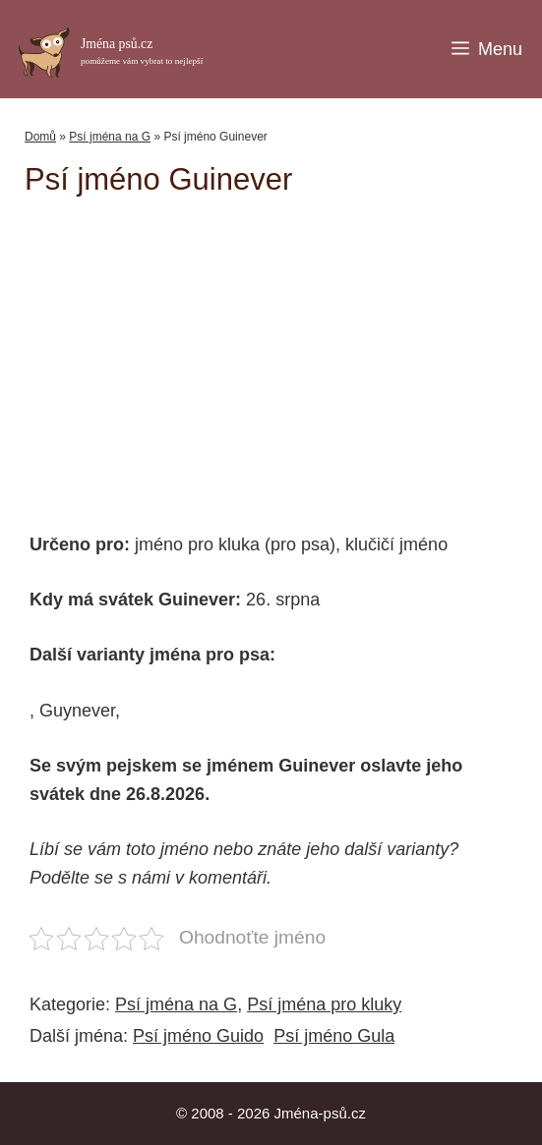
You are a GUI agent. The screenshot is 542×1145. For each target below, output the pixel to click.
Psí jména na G (110, 136)
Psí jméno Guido (198, 1036)
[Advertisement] (283, 354)
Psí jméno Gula (333, 1036)
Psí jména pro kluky (324, 1004)
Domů (40, 136)
